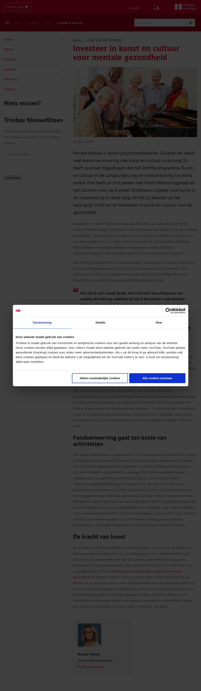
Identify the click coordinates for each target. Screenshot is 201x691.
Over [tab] (159, 322)
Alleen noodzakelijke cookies (100, 378)
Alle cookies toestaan (157, 378)
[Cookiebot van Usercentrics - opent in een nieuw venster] (168, 311)
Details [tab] (100, 322)
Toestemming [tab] (42, 322)
